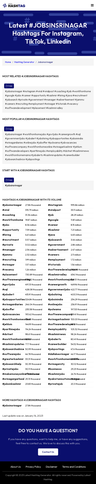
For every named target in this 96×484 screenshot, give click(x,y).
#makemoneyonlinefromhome (20, 373)
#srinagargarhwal (13, 378)
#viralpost (54, 209)
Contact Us (48, 451)
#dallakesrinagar (58, 354)
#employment (56, 259)
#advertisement (58, 249)
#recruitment (10, 239)
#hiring (6, 234)
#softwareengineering (16, 279)
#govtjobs (8, 284)
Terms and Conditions (74, 466)
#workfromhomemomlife (63, 359)
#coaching (8, 214)
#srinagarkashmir (59, 319)
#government (56, 244)
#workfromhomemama (16, 339)
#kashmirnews (57, 334)
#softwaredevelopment (63, 269)
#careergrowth (57, 284)
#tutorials (54, 264)
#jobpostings (56, 349)
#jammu (7, 254)
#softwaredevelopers (61, 324)
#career (53, 224)
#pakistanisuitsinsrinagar (64, 378)
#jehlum (7, 324)
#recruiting (9, 259)
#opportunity (10, 229)
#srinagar (8, 264)
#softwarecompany (60, 314)
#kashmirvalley (57, 274)
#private (7, 244)
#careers (53, 254)
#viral (5, 209)
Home (8, 62)
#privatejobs (10, 368)
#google (53, 219)
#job (51, 214)
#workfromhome (12, 219)
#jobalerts (54, 339)
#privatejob (55, 383)
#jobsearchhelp (11, 364)
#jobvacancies (11, 314)
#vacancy (8, 269)
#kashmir (54, 229)
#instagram (55, 204)
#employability (57, 329)
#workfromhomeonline (16, 319)
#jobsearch (55, 239)
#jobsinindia (55, 299)
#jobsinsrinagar (14, 185)
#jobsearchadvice (13, 349)
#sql (5, 289)
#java (51, 234)
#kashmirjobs (56, 373)
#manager (8, 249)
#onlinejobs (55, 304)
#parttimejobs (11, 329)
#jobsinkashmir (11, 383)
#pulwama (54, 309)
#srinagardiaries (12, 304)
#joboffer (8, 309)
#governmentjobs (59, 289)
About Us (15, 466)
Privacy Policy (33, 466)
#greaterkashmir (13, 359)
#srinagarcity (56, 364)
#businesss (55, 368)
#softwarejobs (11, 354)
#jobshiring (55, 294)
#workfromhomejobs (61, 279)
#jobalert (8, 294)
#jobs (5, 224)
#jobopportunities (13, 299)
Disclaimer (51, 466)
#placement (9, 274)
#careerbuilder (57, 344)
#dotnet (7, 334)
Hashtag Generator (24, 62)
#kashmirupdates (13, 344)
